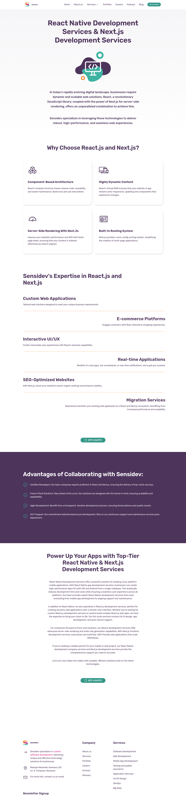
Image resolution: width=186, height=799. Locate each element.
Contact (86, 770)
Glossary (86, 775)
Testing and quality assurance (122, 767)
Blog (141, 4)
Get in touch (154, 4)
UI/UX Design (119, 778)
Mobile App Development (125, 761)
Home (67, 4)
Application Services (123, 774)
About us (78, 4)
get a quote (93, 440)
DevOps (117, 783)
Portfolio (107, 4)
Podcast (131, 4)
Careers (119, 4)
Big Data (117, 788)
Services (92, 4)
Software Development (124, 751)
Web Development (122, 756)
